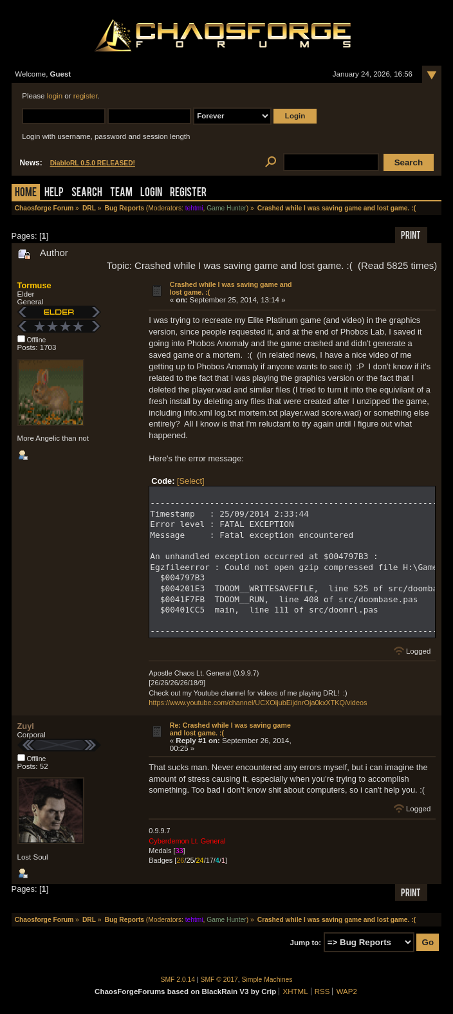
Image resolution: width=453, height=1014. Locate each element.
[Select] (191, 481)
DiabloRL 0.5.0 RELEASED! (92, 163)
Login (151, 193)
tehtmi (194, 208)
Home (26, 193)
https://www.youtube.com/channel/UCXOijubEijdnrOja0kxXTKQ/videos (258, 702)
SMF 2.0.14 (178, 979)
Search (86, 193)
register (85, 96)
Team (121, 193)
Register (188, 193)
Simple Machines (267, 979)
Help (54, 193)
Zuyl (25, 726)
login (54, 96)
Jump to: (306, 942)
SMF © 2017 (219, 979)
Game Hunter (226, 208)
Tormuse (34, 285)
